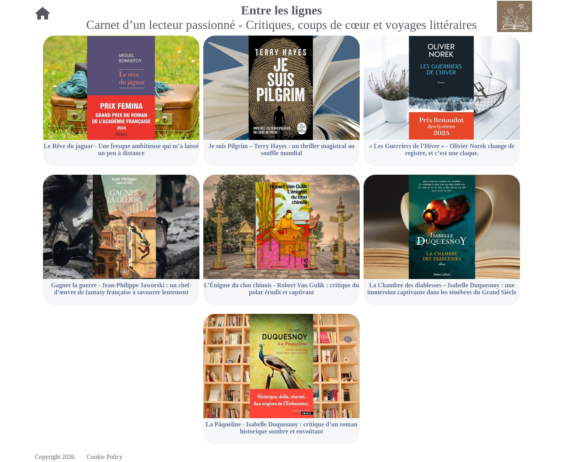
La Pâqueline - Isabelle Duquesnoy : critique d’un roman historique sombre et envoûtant (281, 428)
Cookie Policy (104, 456)
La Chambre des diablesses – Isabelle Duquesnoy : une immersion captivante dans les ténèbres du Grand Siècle (441, 288)
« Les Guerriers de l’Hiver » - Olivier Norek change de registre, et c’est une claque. (442, 149)
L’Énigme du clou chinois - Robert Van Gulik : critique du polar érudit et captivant (281, 288)
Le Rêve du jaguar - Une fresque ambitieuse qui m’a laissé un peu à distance (121, 149)
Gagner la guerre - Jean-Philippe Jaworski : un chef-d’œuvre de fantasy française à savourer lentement (121, 288)
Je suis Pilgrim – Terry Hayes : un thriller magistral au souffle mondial (281, 149)
